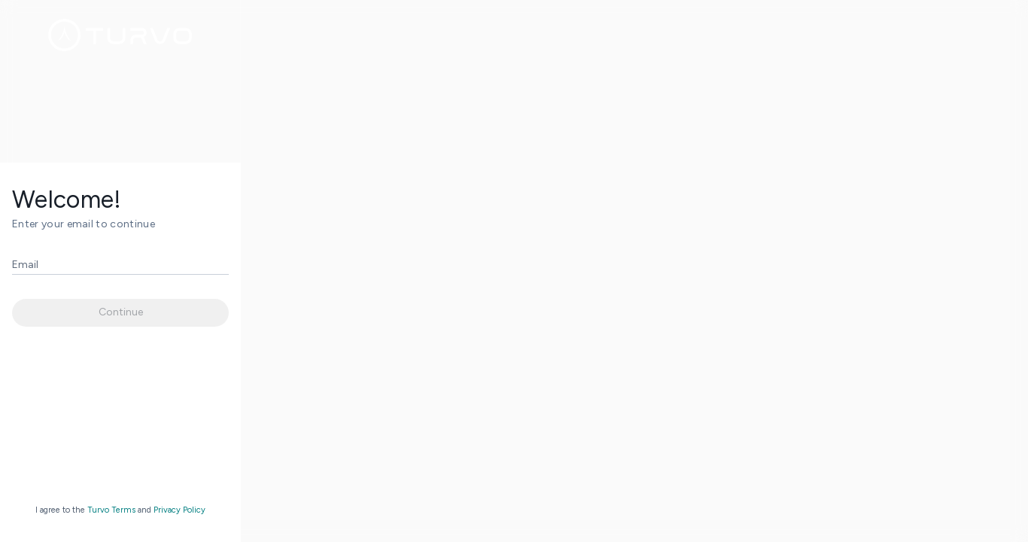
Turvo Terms (111, 510)
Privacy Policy (179, 510)
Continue (121, 312)
